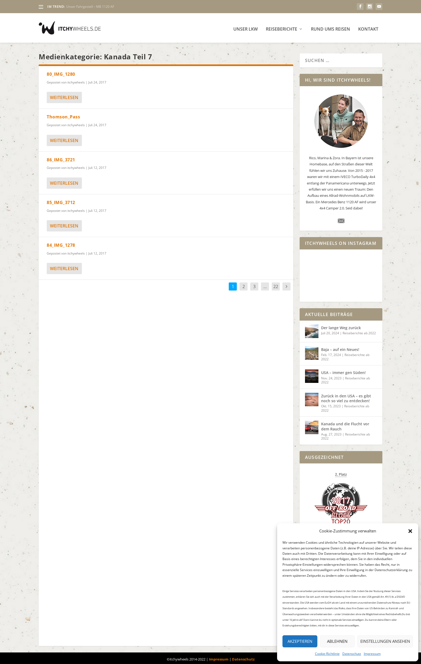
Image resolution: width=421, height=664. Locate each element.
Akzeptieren (300, 641)
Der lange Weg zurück (341, 325)
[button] (410, 531)
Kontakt (368, 27)
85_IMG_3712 (61, 200)
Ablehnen (337, 641)
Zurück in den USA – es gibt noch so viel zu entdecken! (346, 396)
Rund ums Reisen (330, 27)
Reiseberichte (281, 27)
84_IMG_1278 (61, 243)
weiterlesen (64, 95)
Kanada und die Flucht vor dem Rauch (345, 424)
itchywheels (76, 80)
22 (275, 284)
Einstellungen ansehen (385, 641)
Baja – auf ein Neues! (340, 347)
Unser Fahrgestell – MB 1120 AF (90, 6)
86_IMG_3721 (61, 158)
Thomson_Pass (63, 115)
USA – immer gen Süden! (343, 370)
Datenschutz (351, 653)
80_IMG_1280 (61, 72)
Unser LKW (245, 27)
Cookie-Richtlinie (327, 653)
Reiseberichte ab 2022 (359, 331)
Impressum (372, 653)
